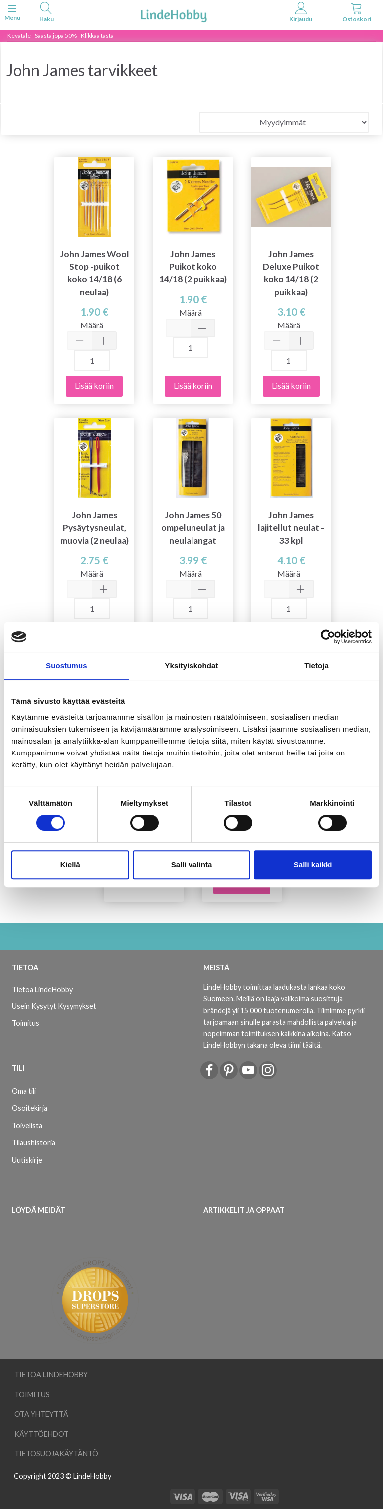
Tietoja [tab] (316, 665)
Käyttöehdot (41, 1434)
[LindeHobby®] (173, 14)
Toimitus (25, 1023)
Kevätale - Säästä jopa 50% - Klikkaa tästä (60, 35)
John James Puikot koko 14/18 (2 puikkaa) (193, 266)
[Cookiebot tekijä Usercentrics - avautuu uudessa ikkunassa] (328, 636)
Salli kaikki (313, 864)
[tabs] (46, 13)
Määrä (91, 325)
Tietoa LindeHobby (42, 989)
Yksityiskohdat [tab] (191, 665)
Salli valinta (191, 864)
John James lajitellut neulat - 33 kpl (291, 527)
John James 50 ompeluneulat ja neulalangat (193, 527)
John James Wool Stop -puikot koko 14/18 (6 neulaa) (94, 273)
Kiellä (70, 864)
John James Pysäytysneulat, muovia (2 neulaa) (94, 527)
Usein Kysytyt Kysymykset (54, 1006)
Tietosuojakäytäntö (56, 1453)
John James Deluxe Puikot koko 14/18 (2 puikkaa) (291, 273)
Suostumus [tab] (66, 665)
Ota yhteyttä (41, 1414)
